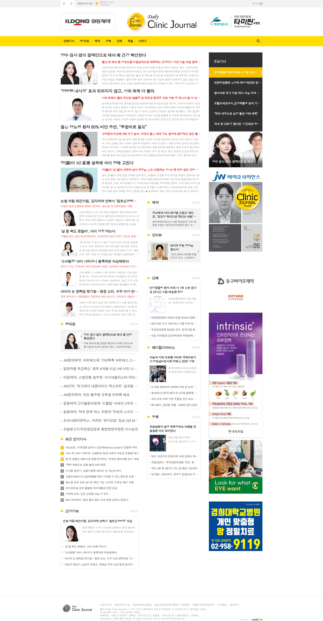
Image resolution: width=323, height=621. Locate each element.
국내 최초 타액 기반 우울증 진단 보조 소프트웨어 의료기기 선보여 (174, 399)
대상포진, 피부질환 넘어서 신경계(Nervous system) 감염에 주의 (101, 447)
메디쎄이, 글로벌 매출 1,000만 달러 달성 (174, 405)
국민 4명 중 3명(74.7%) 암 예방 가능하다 (174, 468)
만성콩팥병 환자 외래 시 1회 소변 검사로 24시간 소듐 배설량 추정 (240, 72)
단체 (119, 41)
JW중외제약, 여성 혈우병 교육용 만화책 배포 (96, 394)
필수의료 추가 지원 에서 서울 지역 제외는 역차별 (174, 323)
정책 (108, 41)
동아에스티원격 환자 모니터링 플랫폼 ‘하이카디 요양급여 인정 (174, 393)
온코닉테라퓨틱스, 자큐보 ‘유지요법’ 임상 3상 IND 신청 (101, 420)
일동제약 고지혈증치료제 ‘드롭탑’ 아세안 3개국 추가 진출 (101, 403)
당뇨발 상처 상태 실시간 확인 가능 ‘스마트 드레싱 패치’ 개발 (100, 482)
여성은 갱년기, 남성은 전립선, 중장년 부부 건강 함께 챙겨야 (98, 564)
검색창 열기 (258, 41)
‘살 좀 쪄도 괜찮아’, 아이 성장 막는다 (85, 546)
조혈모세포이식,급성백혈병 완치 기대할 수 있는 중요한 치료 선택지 (102, 476)
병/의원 (84, 41)
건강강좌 (71, 511)
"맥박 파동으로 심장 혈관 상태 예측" (86, 465)
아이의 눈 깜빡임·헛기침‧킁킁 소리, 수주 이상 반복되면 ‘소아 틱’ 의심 (100, 558)
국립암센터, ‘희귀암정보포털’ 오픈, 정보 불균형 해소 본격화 (174, 462)
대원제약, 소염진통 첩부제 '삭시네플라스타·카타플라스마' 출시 (101, 377)
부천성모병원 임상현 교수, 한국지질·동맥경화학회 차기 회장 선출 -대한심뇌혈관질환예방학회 (174, 329)
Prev (149, 251)
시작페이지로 (64, 3)
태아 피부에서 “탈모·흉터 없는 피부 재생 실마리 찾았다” (97, 500)
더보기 (142, 41)
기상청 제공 (104, 5)
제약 (97, 41)
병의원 (70, 324)
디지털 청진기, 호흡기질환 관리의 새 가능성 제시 (93, 471)
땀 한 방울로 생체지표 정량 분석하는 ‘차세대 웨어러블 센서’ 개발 (102, 459)
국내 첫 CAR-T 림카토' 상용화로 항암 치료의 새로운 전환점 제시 (102, 453)
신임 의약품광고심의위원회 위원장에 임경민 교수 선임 (174, 335)
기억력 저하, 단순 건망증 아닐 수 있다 (87, 494)
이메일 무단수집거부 (203, 604)
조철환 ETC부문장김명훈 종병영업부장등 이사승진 (100, 429)
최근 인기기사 (75, 439)
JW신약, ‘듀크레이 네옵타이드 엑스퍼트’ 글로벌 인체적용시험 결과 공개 (101, 386)
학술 (130, 41)
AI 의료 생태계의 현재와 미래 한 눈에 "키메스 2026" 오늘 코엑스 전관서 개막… (174, 387)
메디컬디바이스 (163, 347)
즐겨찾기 (71, 3)
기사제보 (222, 604)
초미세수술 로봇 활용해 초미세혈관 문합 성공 (91, 488)
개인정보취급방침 (142, 604)
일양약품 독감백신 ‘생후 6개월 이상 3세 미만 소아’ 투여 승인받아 (101, 368)
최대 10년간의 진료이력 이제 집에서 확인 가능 (174, 456)
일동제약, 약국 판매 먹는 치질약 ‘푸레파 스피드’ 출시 (101, 411)
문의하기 (234, 604)
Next (199, 251)
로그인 (255, 3)
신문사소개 (105, 604)
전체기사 (68, 41)
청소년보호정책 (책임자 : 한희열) (172, 604)
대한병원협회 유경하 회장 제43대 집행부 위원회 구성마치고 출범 (174, 317)
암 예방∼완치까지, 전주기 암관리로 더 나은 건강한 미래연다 (174, 474)
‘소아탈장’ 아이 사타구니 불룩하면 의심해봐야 (90, 552)
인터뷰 (157, 235)
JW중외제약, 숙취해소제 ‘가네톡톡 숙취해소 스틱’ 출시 (101, 360)
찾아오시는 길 (122, 604)
